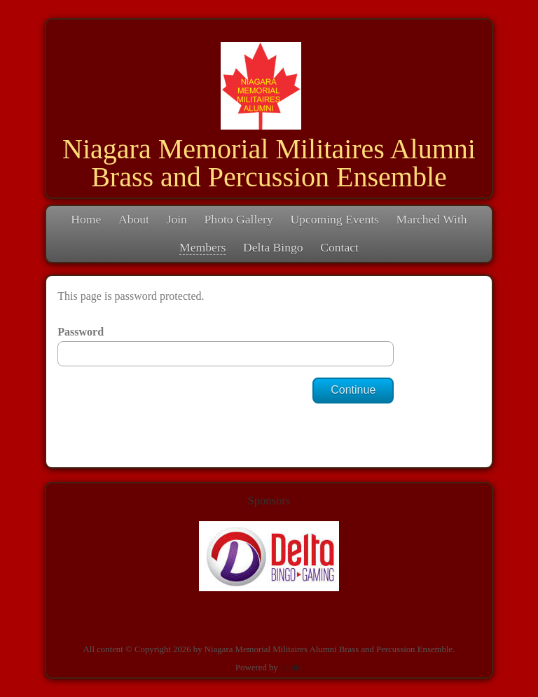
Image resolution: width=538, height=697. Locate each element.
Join (177, 219)
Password (80, 332)
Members (202, 247)
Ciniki (291, 667)
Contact (339, 247)
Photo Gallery (239, 219)
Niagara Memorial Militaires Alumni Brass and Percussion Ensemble (269, 163)
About (133, 219)
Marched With (431, 219)
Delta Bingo (273, 247)
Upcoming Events (334, 219)
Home (86, 219)
